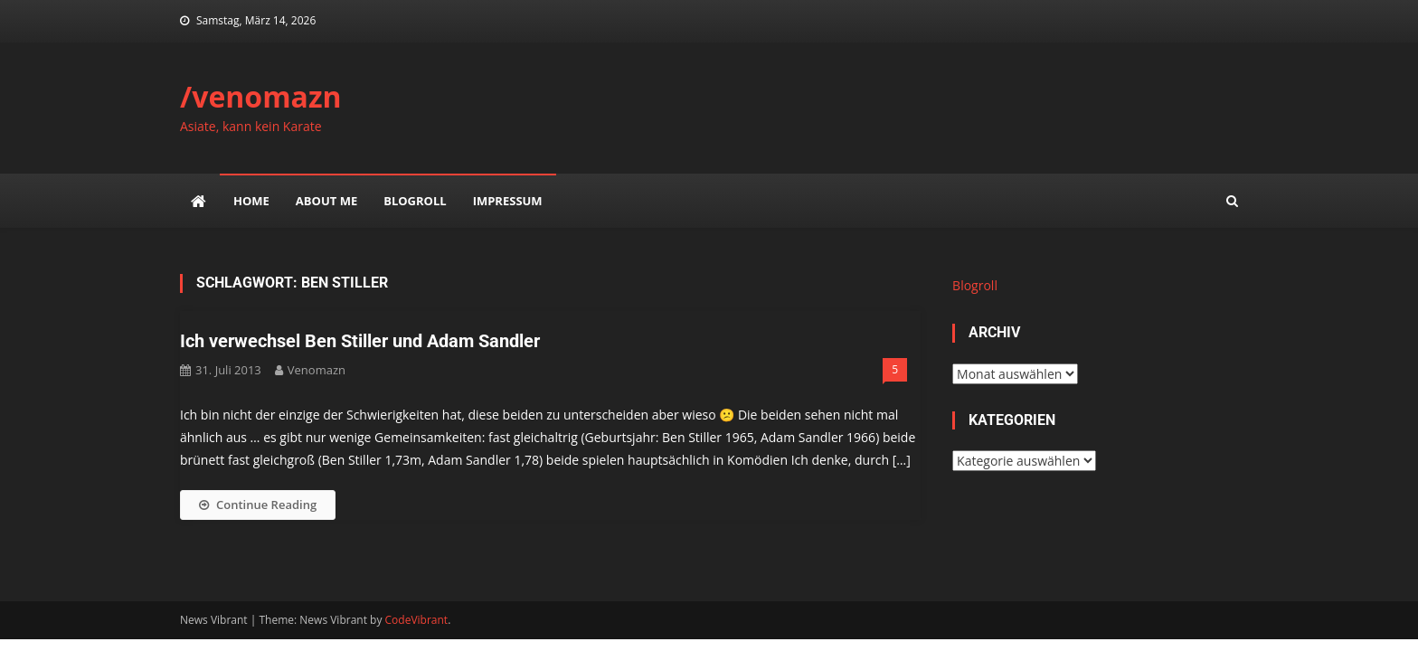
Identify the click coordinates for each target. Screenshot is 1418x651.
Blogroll (414, 201)
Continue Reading (258, 504)
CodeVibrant (417, 619)
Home (251, 201)
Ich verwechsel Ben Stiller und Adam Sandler (360, 341)
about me (326, 201)
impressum (508, 201)
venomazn (316, 370)
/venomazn (261, 96)
